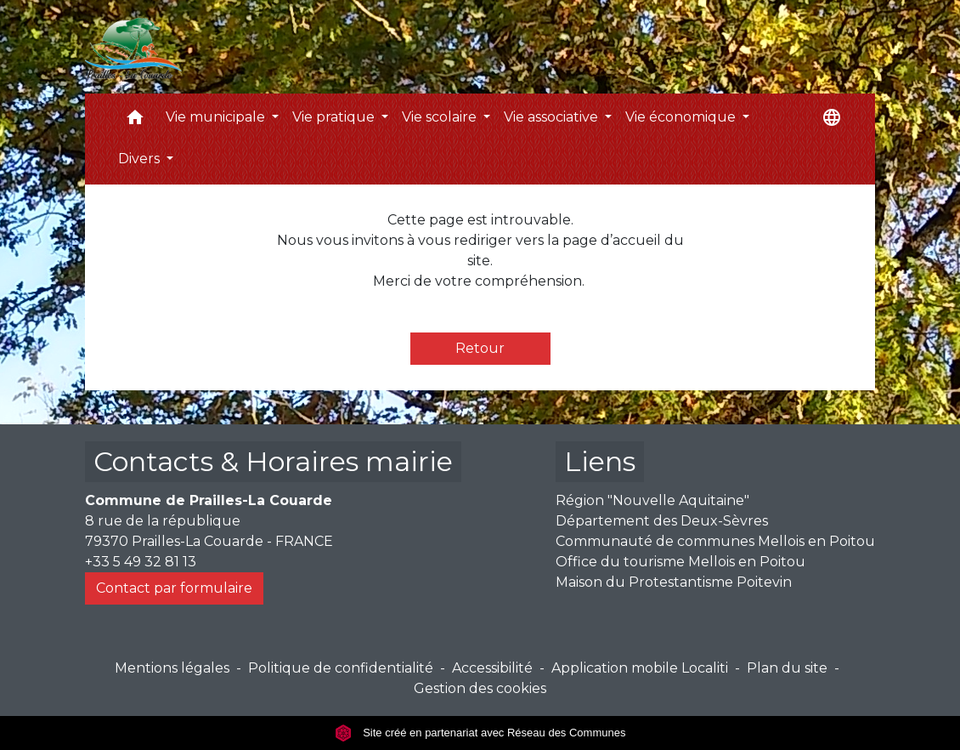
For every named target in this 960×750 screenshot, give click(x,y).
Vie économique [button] (682, 117)
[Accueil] (133, 47)
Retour (480, 348)
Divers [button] (140, 159)
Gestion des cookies (480, 688)
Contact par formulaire (174, 588)
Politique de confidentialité (340, 668)
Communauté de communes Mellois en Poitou (715, 541)
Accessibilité (492, 668)
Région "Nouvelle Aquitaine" (652, 500)
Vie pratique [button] (335, 117)
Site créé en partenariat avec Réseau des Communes (480, 732)
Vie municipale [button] (217, 117)
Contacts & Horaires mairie (273, 461)
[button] (135, 121)
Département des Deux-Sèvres (662, 521)
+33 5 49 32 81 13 (140, 562)
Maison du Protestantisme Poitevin (674, 582)
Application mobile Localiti (639, 668)
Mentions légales (172, 668)
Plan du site (787, 668)
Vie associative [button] (552, 117)
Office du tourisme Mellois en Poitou (680, 562)
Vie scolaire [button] (441, 117)
